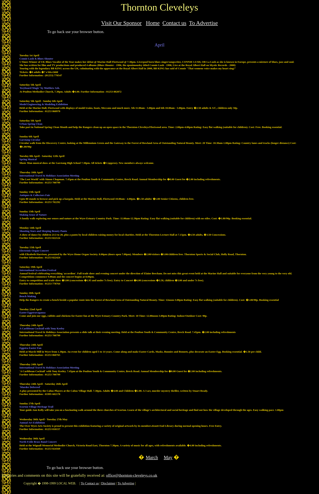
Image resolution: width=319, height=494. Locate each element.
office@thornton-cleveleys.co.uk (131, 475)
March (152, 457)
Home (153, 23)
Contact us (174, 23)
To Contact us (90, 483)
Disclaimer (108, 483)
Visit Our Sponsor (121, 23)
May (168, 457)
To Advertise (203, 23)
